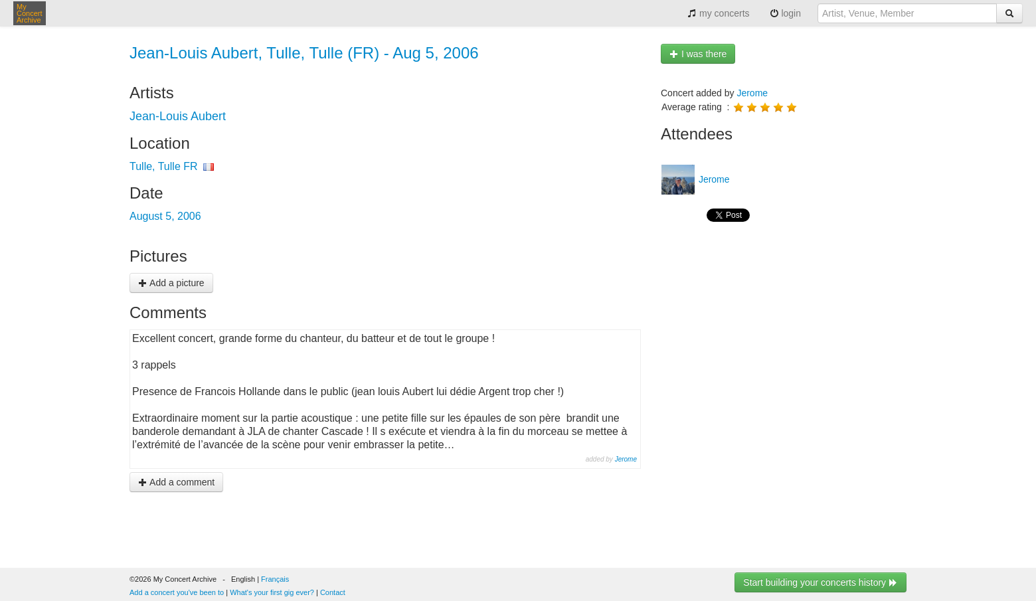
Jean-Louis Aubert (178, 116)
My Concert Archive (30, 13)
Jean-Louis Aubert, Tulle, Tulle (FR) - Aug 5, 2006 (304, 53)
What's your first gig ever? (272, 592)
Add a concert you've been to (177, 592)
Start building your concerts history (820, 582)
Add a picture (171, 283)
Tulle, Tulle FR (164, 166)
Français (275, 579)
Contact (332, 592)
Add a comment (176, 482)
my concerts (718, 13)
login (785, 13)
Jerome (626, 459)
